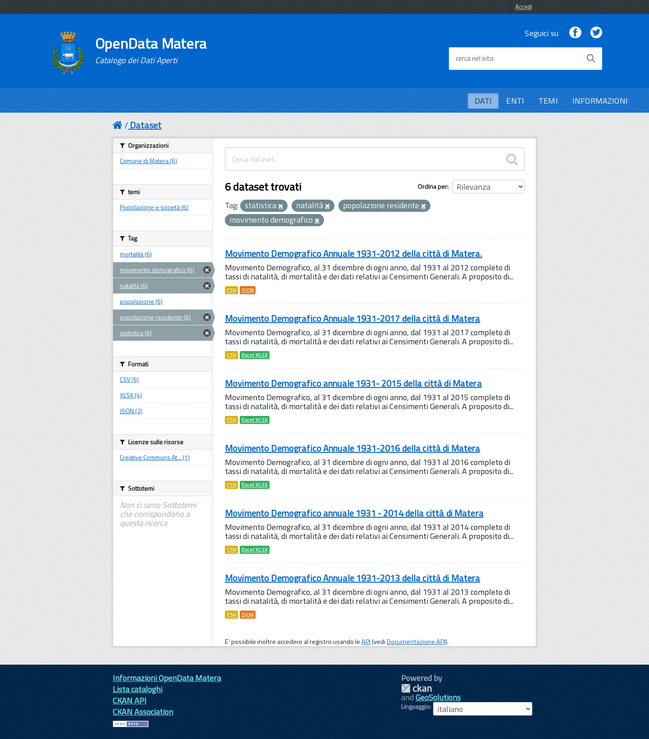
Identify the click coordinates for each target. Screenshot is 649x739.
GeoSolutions (438, 697)
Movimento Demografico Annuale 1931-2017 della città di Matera (352, 318)
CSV (231, 290)
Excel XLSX (255, 355)
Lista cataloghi (137, 689)
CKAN (416, 688)
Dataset (145, 125)
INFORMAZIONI (600, 101)
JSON (248, 290)
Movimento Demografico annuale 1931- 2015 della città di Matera (353, 383)
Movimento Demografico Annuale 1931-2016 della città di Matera (352, 448)
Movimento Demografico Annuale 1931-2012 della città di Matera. (353, 253)
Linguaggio (415, 706)
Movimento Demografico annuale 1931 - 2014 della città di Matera (354, 513)
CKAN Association (143, 712)
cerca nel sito (475, 58)
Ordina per (432, 186)
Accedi (523, 6)
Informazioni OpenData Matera (167, 678)
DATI (483, 101)
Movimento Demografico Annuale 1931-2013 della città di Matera (352, 578)
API (365, 642)
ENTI (515, 101)
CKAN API (129, 700)
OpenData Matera (151, 50)
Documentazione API (416, 642)
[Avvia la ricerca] (591, 58)
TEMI (548, 101)
